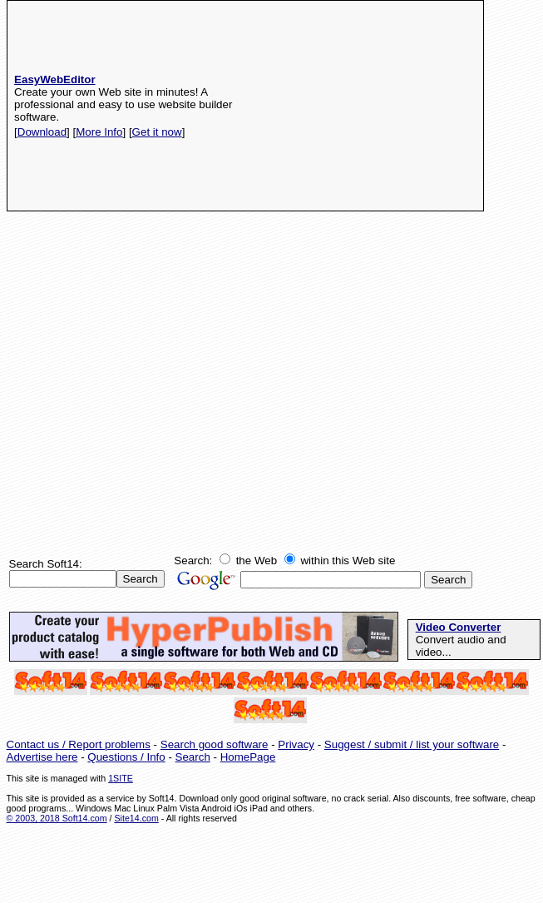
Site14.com (136, 818)
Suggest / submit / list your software (411, 744)
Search (192, 757)
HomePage (248, 757)
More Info (99, 132)
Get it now (157, 132)
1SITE (120, 778)
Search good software (214, 744)
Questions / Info (126, 757)
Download (42, 132)
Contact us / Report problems (79, 744)
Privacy (296, 744)
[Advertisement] (378, 106)
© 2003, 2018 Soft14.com (57, 818)
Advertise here (42, 757)
